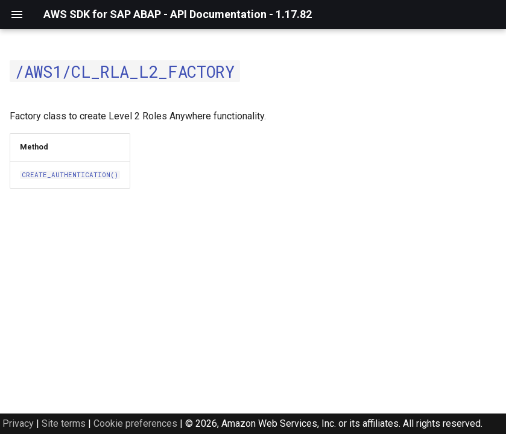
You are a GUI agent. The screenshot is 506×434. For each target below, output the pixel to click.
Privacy (18, 423)
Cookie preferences (135, 423)
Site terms (64, 423)
